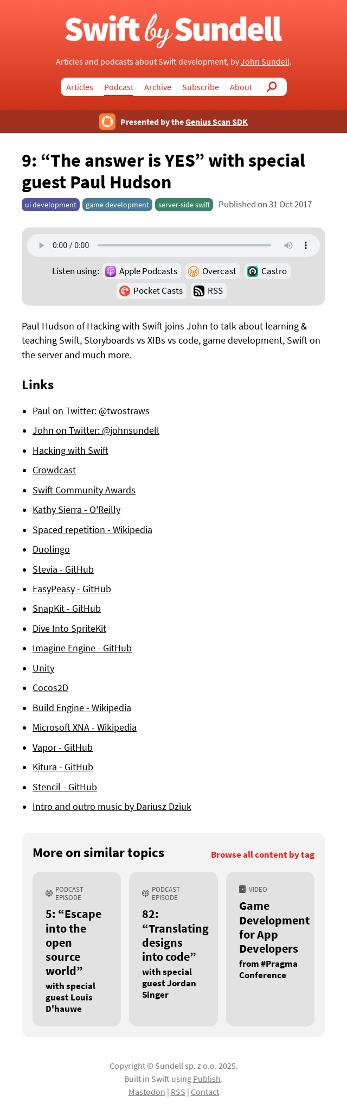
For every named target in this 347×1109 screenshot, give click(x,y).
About (241, 86)
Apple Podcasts (148, 271)
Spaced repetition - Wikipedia (92, 530)
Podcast (118, 86)
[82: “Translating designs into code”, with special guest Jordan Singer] (173, 949)
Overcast (219, 271)
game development (117, 205)
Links (38, 384)
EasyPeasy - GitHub (72, 589)
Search (272, 86)
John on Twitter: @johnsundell (96, 430)
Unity (43, 668)
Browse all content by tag (262, 854)
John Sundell (265, 61)
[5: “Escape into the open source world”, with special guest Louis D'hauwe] (77, 949)
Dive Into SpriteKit (69, 629)
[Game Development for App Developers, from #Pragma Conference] (270, 949)
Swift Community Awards (84, 490)
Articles (79, 86)
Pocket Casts (158, 290)
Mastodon (146, 1091)
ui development (50, 205)
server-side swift (184, 205)
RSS (215, 290)
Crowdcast (54, 470)
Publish (207, 1078)
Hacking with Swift (70, 451)
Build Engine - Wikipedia (82, 708)
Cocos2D (50, 688)
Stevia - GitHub (63, 569)
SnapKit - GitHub (67, 608)
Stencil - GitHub (65, 787)
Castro (274, 271)
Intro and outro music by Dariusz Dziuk (112, 807)
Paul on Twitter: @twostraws (91, 411)
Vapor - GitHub (63, 747)
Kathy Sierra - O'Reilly (76, 510)
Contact (205, 1091)
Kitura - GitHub (63, 767)
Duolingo (51, 549)
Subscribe (200, 86)
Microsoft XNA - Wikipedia (85, 727)
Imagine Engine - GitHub (82, 648)
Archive (157, 86)
